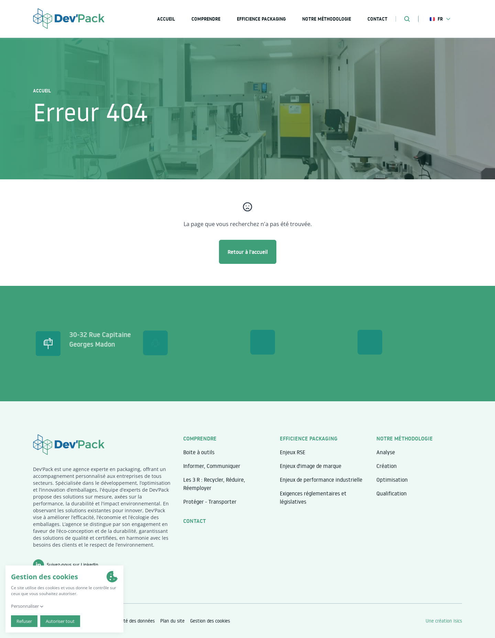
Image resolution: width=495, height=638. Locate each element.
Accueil (42, 90)
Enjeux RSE (292, 452)
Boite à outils (198, 452)
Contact (194, 521)
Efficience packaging (261, 18)
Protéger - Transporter (209, 501)
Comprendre (205, 18)
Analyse (385, 452)
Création (386, 465)
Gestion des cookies (210, 621)
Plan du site (172, 621)
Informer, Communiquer (211, 465)
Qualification (391, 493)
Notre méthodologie (326, 18)
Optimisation (392, 479)
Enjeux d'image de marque (310, 465)
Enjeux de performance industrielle (321, 479)
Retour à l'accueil (248, 252)
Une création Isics (444, 621)
